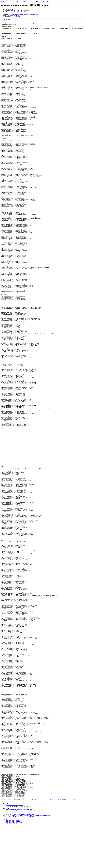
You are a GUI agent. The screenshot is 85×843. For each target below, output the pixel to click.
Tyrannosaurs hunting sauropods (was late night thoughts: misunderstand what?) (30, 832)
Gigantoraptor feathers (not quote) (14, 822)
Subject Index (40, 1)
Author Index (47, 1)
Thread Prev (14, 1)
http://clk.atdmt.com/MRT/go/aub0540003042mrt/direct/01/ (60, 817)
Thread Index (33, 1)
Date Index (26, 1)
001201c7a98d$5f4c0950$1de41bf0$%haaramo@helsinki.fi (23, 14)
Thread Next (21, 1)
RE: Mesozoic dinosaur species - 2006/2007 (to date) (19, 827)
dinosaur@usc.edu (9, 9)
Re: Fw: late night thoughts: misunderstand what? (22, 831)
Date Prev (3, 1)
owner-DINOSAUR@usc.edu (14, 16)
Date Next (8, 1)
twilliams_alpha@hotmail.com (20, 11)
